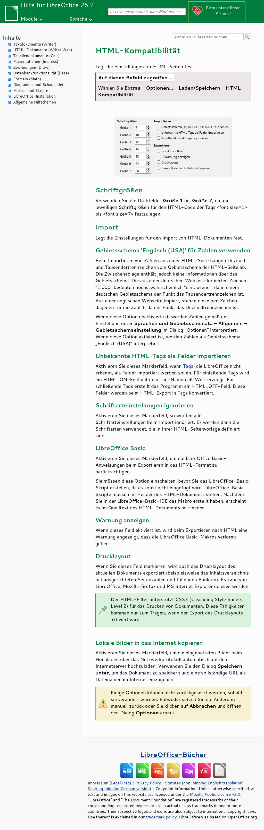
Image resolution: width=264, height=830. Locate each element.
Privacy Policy (148, 783)
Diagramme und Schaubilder (38, 84)
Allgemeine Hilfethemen (34, 102)
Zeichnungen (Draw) (31, 67)
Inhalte (12, 37)
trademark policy (161, 817)
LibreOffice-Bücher (173, 754)
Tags (188, 366)
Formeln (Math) (27, 79)
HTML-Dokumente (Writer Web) (42, 50)
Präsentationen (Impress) (35, 61)
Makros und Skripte (30, 90)
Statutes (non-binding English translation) (204, 783)
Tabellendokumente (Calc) (36, 55)
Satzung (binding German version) (119, 788)
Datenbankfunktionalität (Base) (41, 73)
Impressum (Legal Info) (109, 783)
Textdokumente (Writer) (34, 44)
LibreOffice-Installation (34, 96)
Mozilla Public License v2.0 (215, 794)
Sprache (78, 18)
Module (29, 18)
